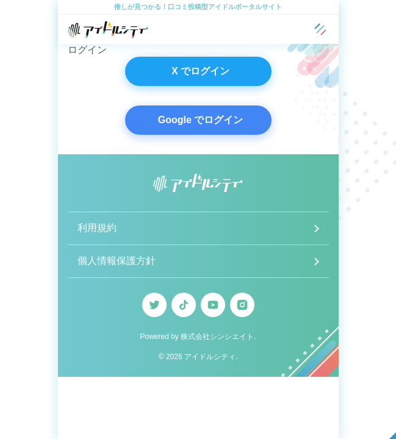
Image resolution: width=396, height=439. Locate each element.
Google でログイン (200, 120)
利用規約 (97, 228)
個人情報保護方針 (116, 260)
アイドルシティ (210, 356)
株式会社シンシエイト (217, 336)
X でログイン (200, 71)
